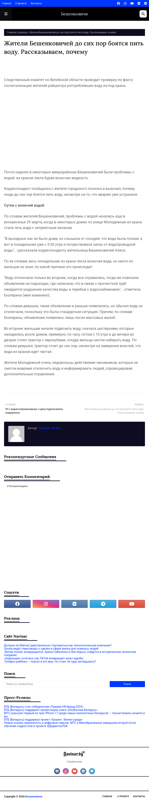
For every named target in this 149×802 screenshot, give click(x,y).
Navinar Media (49, 428)
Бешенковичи (74, 13)
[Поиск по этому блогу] (57, 684)
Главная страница (17, 32)
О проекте (21, 3)
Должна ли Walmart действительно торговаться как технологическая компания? (57, 645)
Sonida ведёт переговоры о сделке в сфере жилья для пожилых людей (51, 648)
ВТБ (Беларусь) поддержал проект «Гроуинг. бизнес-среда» (43, 719)
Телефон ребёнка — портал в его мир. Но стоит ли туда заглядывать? (50, 661)
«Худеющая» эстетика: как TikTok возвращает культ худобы (43, 658)
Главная (6, 3)
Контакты (36, 3)
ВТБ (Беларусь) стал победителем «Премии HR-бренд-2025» (43, 706)
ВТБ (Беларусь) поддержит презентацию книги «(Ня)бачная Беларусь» (51, 710)
